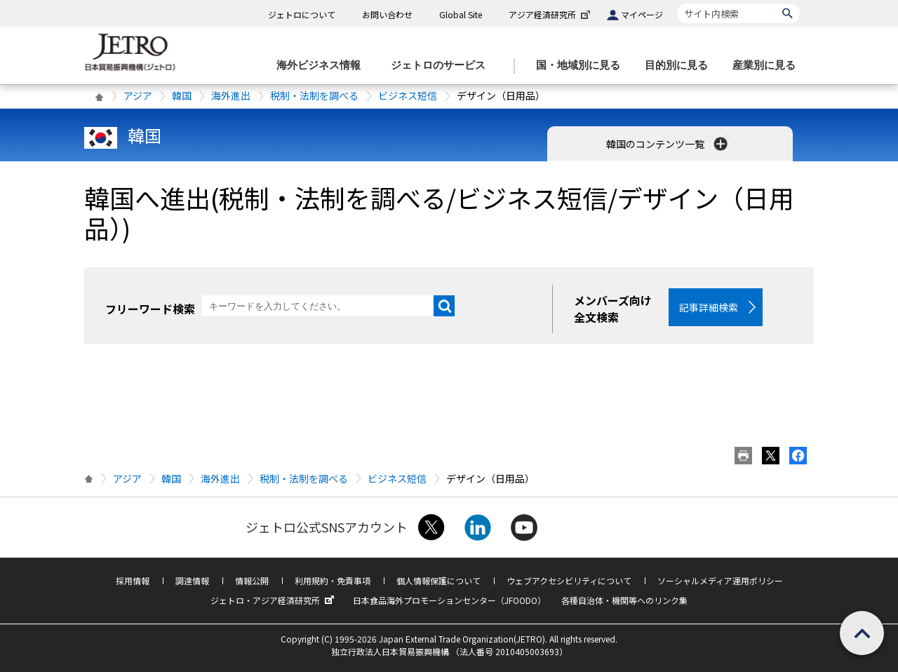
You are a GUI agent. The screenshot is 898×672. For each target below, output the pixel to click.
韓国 (182, 95)
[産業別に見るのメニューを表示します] (768, 66)
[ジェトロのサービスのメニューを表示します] (442, 66)
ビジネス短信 (407, 95)
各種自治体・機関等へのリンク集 (624, 600)
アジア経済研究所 (551, 14)
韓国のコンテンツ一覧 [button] (668, 144)
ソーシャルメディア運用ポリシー (720, 580)
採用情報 (132, 580)
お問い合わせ (387, 14)
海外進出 (230, 95)
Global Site (460, 14)
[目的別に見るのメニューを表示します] (680, 66)
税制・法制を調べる (314, 95)
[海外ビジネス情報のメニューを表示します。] (322, 66)
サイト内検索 (676, 3)
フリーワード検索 (150, 308)
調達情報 (192, 580)
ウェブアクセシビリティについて (569, 580)
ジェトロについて (301, 14)
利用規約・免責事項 (332, 580)
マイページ (642, 14)
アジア (137, 95)
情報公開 (252, 580)
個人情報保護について (438, 580)
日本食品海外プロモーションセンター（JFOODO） (449, 600)
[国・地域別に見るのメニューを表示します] (582, 66)
